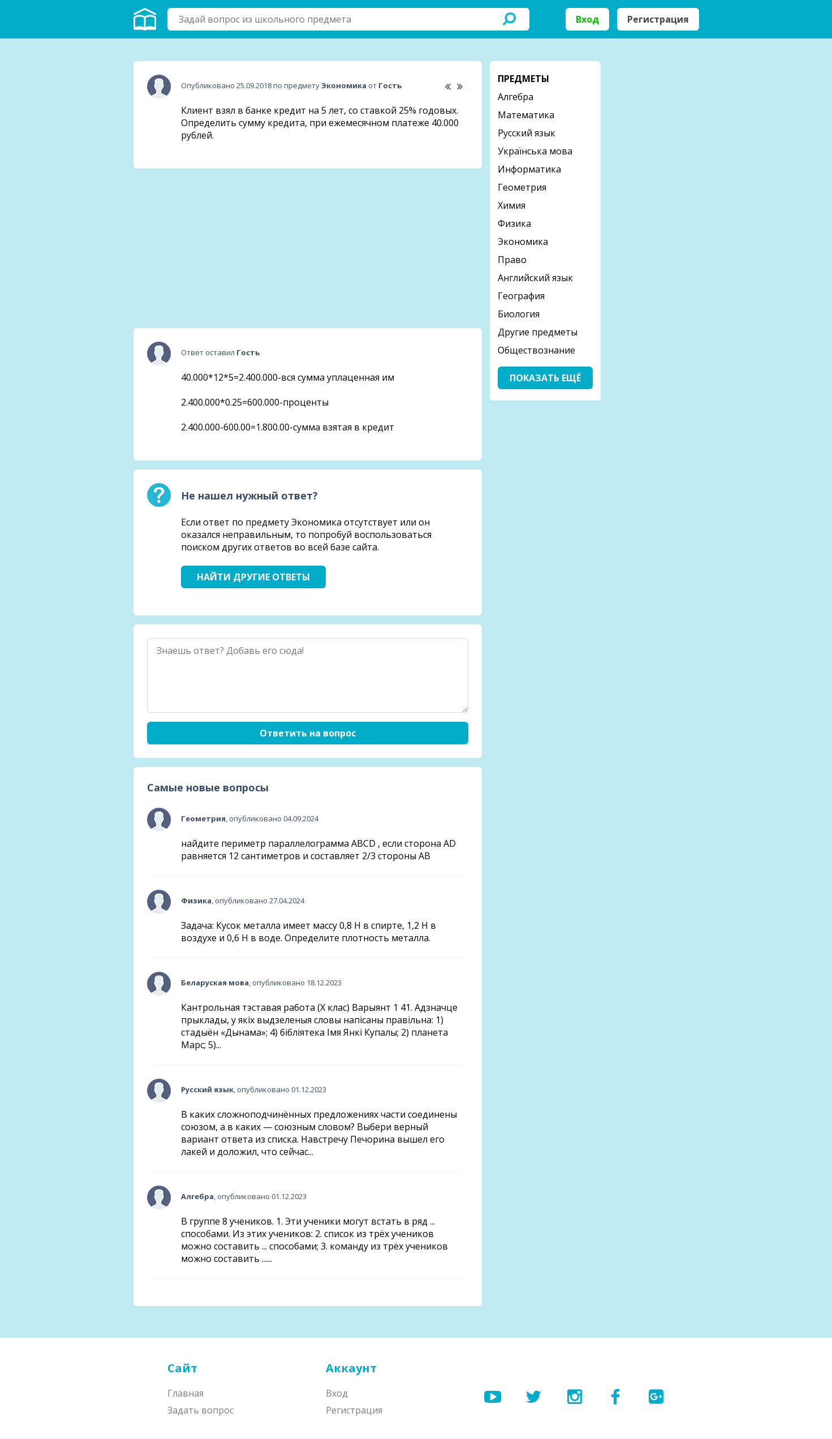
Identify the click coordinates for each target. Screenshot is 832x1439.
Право (512, 259)
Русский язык (526, 133)
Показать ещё (545, 378)
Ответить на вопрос (308, 733)
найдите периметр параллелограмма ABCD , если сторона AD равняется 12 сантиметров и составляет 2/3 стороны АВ (318, 849)
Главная (185, 1393)
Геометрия (522, 187)
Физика (514, 223)
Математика (526, 115)
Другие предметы (537, 332)
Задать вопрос (200, 1410)
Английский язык (535, 278)
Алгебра (515, 97)
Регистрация (658, 19)
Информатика (529, 169)
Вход (587, 19)
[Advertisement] (218, 248)
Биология (519, 314)
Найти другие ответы (253, 577)
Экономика (523, 241)
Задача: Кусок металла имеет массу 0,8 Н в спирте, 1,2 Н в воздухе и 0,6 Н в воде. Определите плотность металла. (308, 931)
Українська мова (535, 151)
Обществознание (536, 350)
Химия (511, 205)
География (521, 296)
